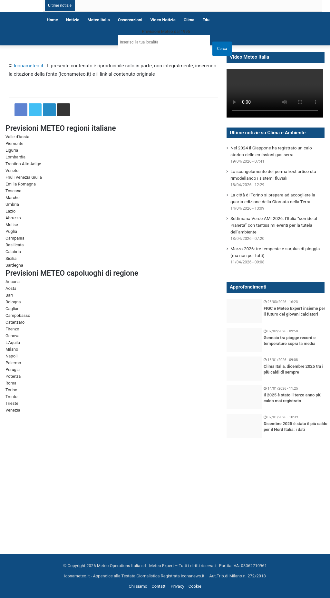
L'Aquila (12, 342)
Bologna (13, 301)
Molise (11, 224)
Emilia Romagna (20, 184)
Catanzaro (14, 322)
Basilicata (14, 244)
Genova (12, 335)
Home (52, 19)
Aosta (10, 288)
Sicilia (10, 258)
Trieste (11, 403)
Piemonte (14, 143)
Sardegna (14, 265)
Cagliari (12, 308)
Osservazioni (130, 19)
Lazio (10, 211)
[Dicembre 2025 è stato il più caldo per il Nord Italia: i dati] (244, 426)
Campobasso (17, 315)
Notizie (72, 19)
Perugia (12, 369)
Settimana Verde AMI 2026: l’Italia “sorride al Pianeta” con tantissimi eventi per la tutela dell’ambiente (273, 225)
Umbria (12, 204)
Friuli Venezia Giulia (23, 177)
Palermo (13, 362)
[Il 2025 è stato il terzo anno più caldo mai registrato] (244, 397)
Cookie (195, 586)
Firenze (12, 329)
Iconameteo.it (29, 66)
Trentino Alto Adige (23, 163)
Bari (9, 295)
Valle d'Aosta (17, 136)
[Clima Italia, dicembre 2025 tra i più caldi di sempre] (244, 368)
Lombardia (15, 157)
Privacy (177, 586)
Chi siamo (138, 586)
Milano (11, 349)
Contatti (158, 586)
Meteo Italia (98, 19)
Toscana (13, 190)
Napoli (11, 356)
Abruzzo (13, 217)
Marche (12, 197)
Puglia (11, 231)
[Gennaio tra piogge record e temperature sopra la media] (244, 340)
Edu (205, 19)
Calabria (13, 251)
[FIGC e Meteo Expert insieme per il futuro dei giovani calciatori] (244, 311)
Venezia (12, 410)
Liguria (11, 150)
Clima (189, 19)
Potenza (13, 376)
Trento (11, 396)
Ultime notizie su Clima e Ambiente (268, 133)
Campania (14, 238)
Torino (11, 389)
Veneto (12, 170)
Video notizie (162, 19)
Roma (10, 383)
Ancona (12, 281)
